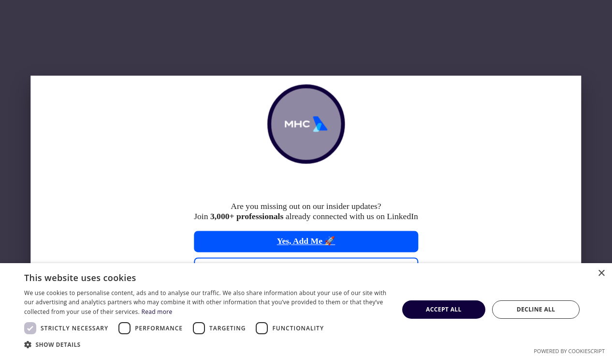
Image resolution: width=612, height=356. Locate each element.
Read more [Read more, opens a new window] (156, 312)
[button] (205, 344)
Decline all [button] (536, 309)
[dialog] (306, 309)
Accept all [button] (444, 309)
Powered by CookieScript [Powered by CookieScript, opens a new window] (569, 351)
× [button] (601, 273)
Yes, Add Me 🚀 (306, 241)
